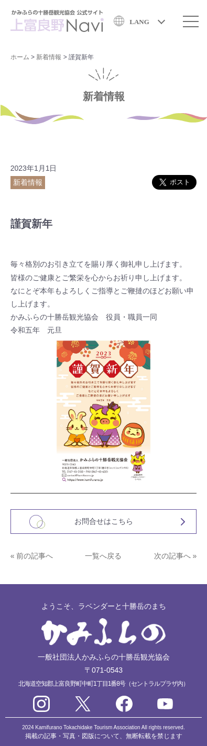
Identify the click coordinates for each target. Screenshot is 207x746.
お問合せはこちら (103, 521)
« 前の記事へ (31, 556)
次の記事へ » (175, 556)
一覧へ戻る (103, 556)
